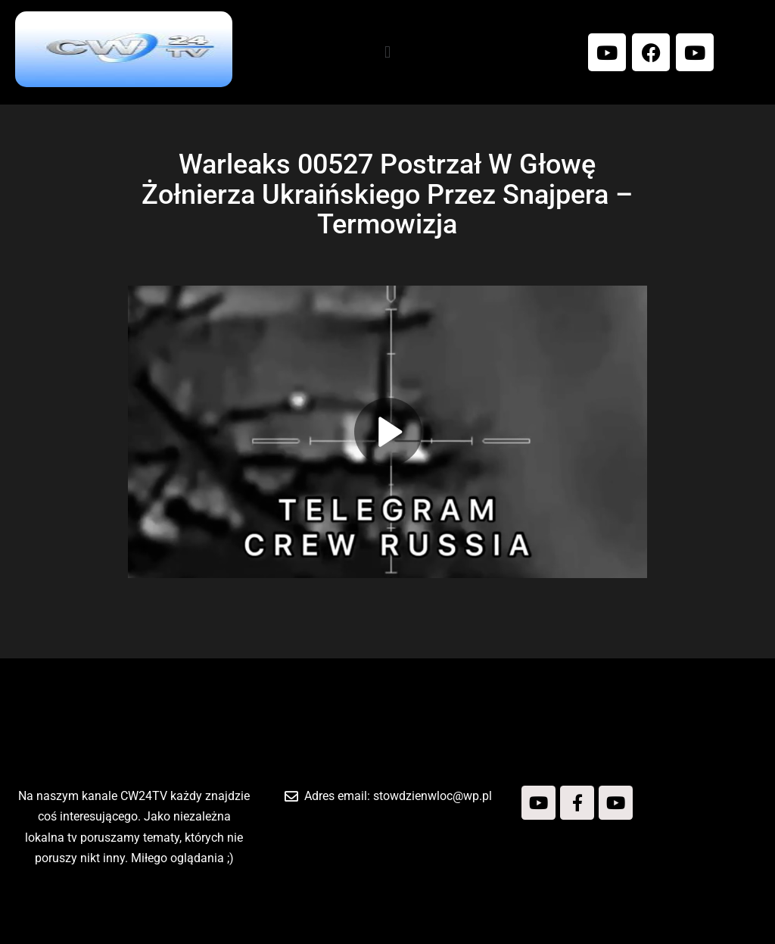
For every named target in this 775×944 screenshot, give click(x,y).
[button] (387, 52)
